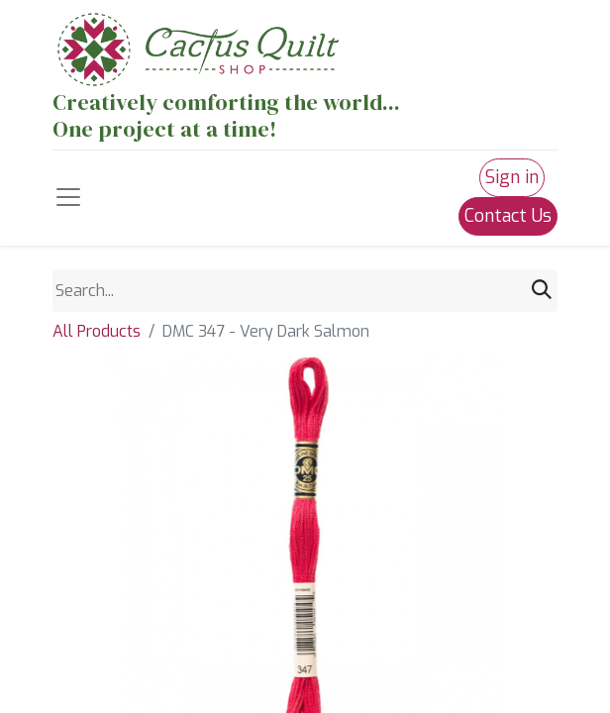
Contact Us (508, 216)
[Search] (542, 290)
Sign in (512, 177)
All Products (96, 331)
